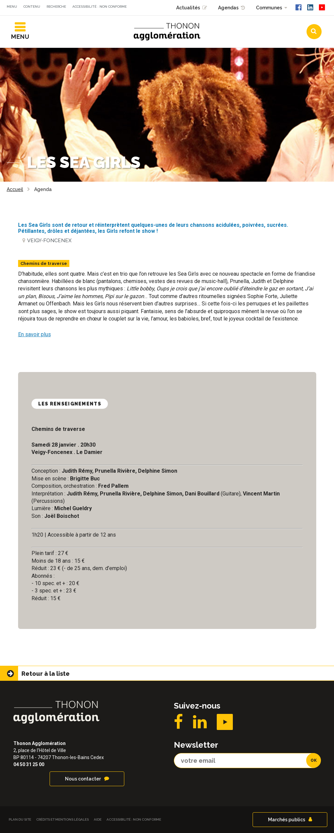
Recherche (56, 6)
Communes (269, 7)
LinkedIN (200, 722)
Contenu (31, 6)
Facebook (178, 722)
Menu (12, 6)
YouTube (225, 722)
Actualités (188, 7)
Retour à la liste (45, 673)
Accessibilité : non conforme (99, 6)
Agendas (228, 7)
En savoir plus (34, 334)
